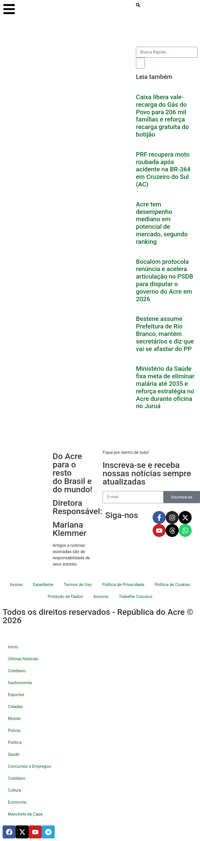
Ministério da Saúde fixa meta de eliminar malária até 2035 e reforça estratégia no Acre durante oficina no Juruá (165, 387)
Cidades (15, 706)
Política (15, 742)
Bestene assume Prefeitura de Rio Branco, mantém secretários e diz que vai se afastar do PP (165, 333)
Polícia (14, 730)
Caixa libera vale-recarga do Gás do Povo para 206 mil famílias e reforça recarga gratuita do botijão (162, 115)
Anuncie (100, 596)
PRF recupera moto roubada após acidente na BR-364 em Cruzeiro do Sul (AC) (163, 169)
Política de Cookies (172, 584)
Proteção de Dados (65, 596)
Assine (16, 584)
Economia (17, 802)
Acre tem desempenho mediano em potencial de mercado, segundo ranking (162, 223)
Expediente (43, 584)
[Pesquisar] (140, 63)
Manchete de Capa (25, 814)
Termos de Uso (78, 584)
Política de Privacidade (123, 584)
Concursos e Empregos (29, 766)
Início (13, 646)
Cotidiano (17, 670)
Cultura (14, 790)
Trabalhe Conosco (135, 596)
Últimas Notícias (23, 658)
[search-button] (138, 5)
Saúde (14, 754)
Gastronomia (20, 682)
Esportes (16, 694)
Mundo (14, 718)
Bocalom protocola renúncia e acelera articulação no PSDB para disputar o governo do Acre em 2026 (164, 280)
